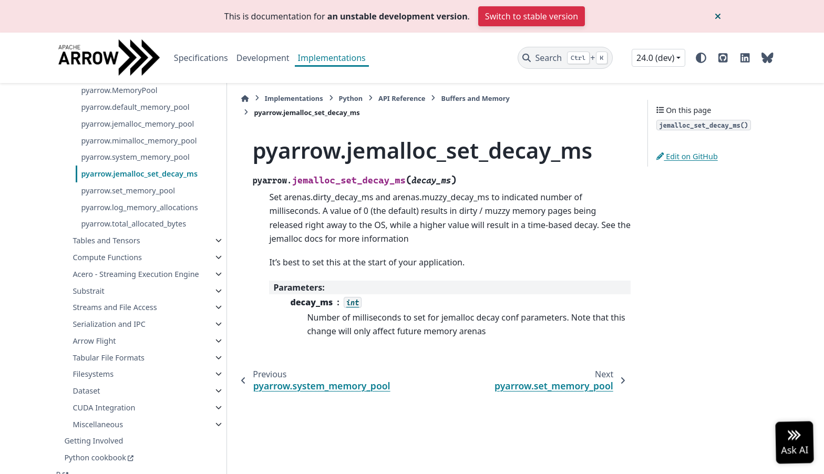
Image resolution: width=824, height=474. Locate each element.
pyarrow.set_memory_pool (128, 190)
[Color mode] (701, 58)
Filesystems (93, 374)
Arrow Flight (94, 341)
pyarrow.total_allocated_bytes (133, 224)
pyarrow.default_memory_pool (135, 107)
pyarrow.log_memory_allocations (139, 207)
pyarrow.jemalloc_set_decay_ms (139, 174)
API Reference (401, 98)
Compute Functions (107, 257)
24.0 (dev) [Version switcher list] (655, 58)
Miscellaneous (98, 424)
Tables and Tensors (106, 240)
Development (263, 58)
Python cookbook (95, 457)
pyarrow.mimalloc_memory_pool (139, 141)
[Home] (245, 98)
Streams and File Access (115, 307)
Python (350, 98)
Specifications (201, 58)
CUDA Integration (104, 408)
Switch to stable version (531, 16)
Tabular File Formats (109, 358)
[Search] (565, 58)
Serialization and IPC (109, 324)
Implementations (332, 58)
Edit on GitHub (687, 156)
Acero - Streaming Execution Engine (136, 274)
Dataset (86, 391)
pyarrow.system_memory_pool (135, 157)
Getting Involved (93, 441)
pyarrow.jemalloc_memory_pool (137, 124)
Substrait (88, 291)
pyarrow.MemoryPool (119, 90)
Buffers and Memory (475, 98)
